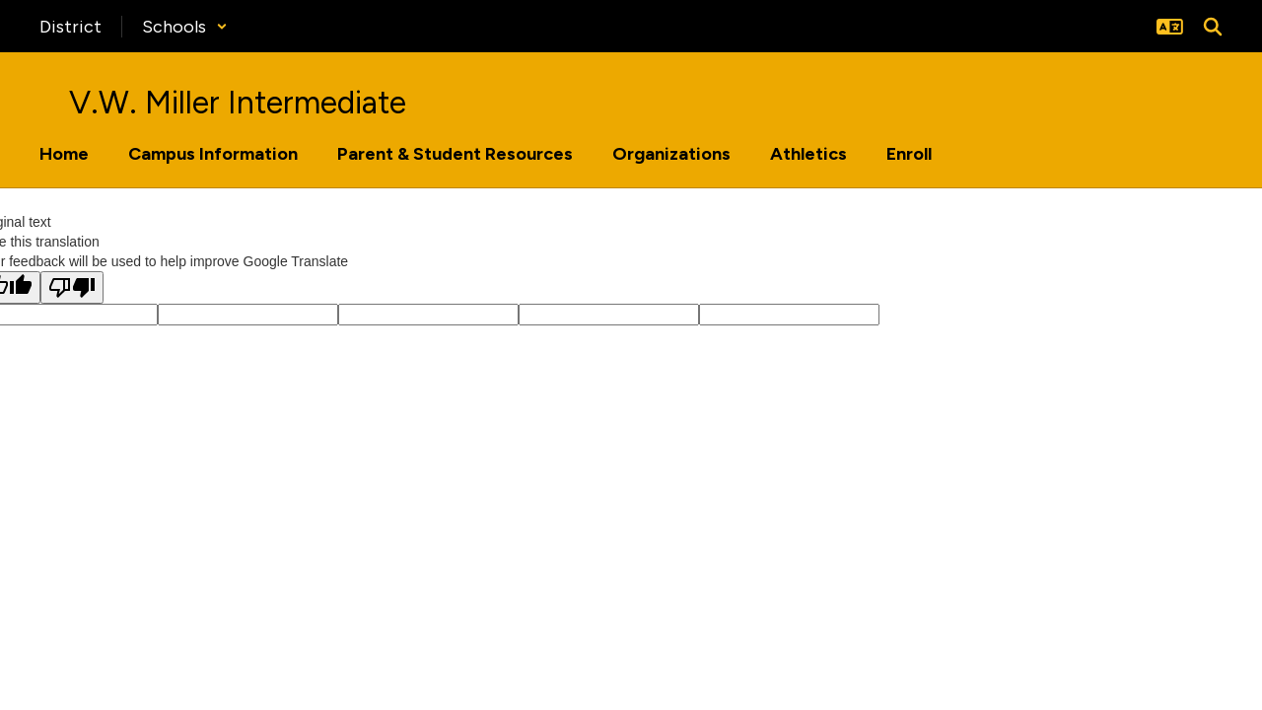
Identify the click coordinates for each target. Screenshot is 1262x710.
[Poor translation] (72, 287)
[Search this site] (1213, 26)
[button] (185, 26)
